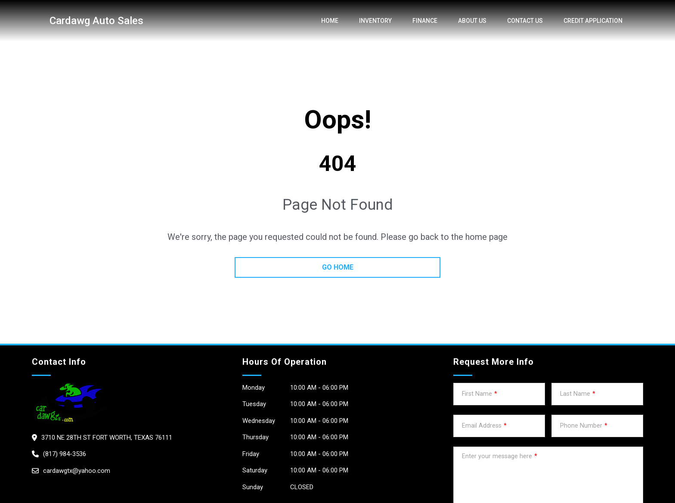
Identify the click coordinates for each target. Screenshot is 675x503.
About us (472, 20)
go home (337, 267)
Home (329, 20)
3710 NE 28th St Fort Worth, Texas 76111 (106, 437)
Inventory (375, 20)
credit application (593, 20)
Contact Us (525, 20)
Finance (424, 20)
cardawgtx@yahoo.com (76, 471)
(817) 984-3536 (64, 454)
